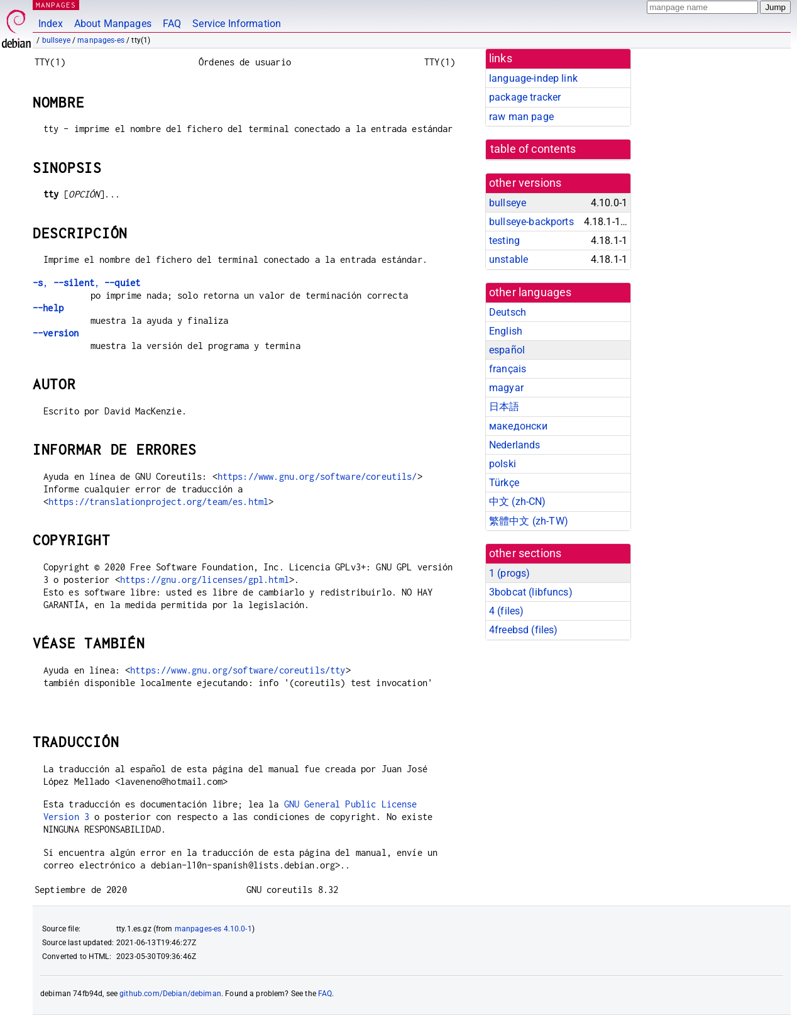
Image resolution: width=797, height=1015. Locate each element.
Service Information (236, 24)
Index (50, 24)
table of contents (533, 149)
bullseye (56, 40)
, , (86, 282)
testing (504, 241)
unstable (508, 259)
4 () (506, 611)
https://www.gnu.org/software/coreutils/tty (237, 670)
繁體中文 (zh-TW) (528, 521)
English (505, 331)
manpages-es (100, 40)
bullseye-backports (531, 222)
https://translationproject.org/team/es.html (158, 501)
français (507, 369)
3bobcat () (531, 592)
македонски (518, 426)
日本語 (504, 407)
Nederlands (515, 445)
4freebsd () (523, 630)
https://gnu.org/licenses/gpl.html (204, 579)
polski (502, 464)
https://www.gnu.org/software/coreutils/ (317, 476)
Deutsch (507, 312)
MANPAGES (56, 5)
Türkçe (504, 483)
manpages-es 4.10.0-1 (213, 928)
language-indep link (533, 78)
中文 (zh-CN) (517, 502)
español (507, 350)
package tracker (525, 97)
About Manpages (112, 24)
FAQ (172, 24)
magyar (506, 388)
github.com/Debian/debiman (170, 993)
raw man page (521, 117)
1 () (509, 573)
